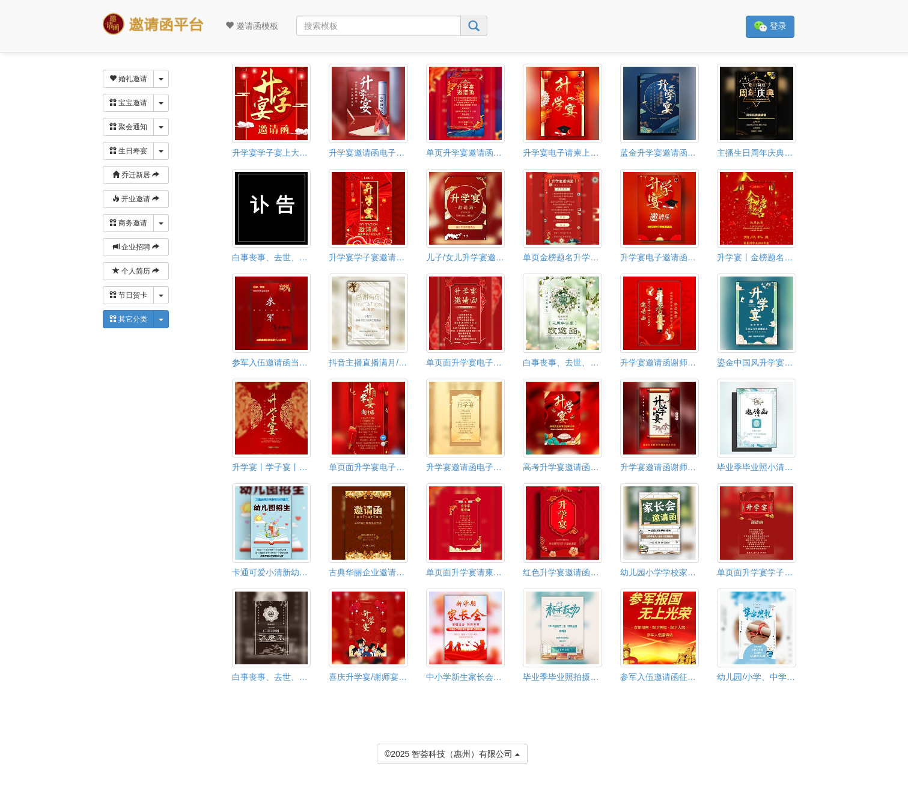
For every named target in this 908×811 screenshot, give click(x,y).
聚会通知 (128, 127)
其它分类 (128, 319)
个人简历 (136, 271)
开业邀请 (136, 199)
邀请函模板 (251, 26)
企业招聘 (136, 247)
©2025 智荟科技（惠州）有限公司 (452, 753)
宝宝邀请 (128, 103)
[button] (8, 805)
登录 (770, 27)
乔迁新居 (136, 175)
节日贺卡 (128, 295)
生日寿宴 (128, 151)
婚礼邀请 (128, 79)
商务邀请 (128, 223)
